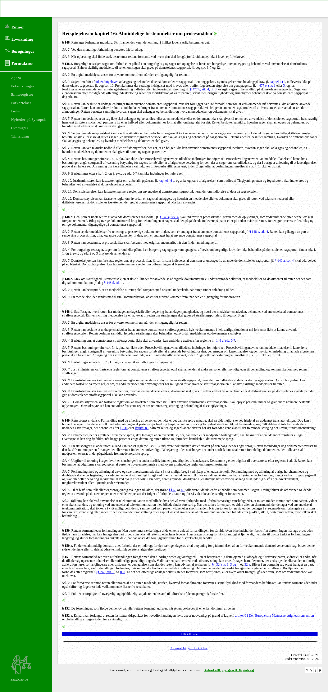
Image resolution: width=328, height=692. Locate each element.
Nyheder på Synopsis (28, 119)
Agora (16, 77)
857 (122, 572)
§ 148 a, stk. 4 (169, 217)
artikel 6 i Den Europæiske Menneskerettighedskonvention (274, 615)
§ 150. (66, 530)
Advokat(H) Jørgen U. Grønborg (229, 670)
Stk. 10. (67, 180)
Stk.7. (66, 501)
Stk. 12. (67, 198)
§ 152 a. (67, 615)
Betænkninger (22, 86)
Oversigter (19, 127)
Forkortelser (21, 102)
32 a (247, 564)
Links (15, 111)
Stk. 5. (66, 118)
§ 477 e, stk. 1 (266, 85)
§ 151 (66, 557)
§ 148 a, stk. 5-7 (224, 340)
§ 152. (66, 608)
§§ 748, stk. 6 (105, 572)
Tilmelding (20, 136)
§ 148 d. (67, 311)
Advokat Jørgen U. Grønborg (189, 648)
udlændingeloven (106, 82)
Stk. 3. (66, 82)
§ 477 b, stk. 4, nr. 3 (203, 89)
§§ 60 (172, 490)
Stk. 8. (66, 159)
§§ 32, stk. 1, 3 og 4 (225, 564)
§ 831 (124, 428)
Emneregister (22, 94)
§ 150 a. (67, 545)
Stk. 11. (67, 191)
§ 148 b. (67, 217)
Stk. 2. (66, 49)
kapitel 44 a (277, 82)
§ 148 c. (67, 279)
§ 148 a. (67, 64)
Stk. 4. (66, 104)
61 (183, 490)
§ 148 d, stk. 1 (113, 282)
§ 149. (66, 420)
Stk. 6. (66, 133)
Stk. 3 (66, 56)
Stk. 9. (66, 173)
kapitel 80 (142, 428)
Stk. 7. (66, 148)
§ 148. (66, 42)
